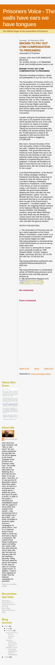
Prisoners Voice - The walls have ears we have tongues (29, 17)
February (9, 630)
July (8, 628)
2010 (7, 626)
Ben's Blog (6, 608)
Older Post (48, 368)
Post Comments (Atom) (41, 374)
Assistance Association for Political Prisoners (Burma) (9, 603)
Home (36, 368)
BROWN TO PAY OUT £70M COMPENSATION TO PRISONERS (31, 283)
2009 (7, 657)
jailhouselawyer (11, 439)
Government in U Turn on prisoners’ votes (12, 635)
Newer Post (24, 368)
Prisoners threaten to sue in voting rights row (11, 642)
